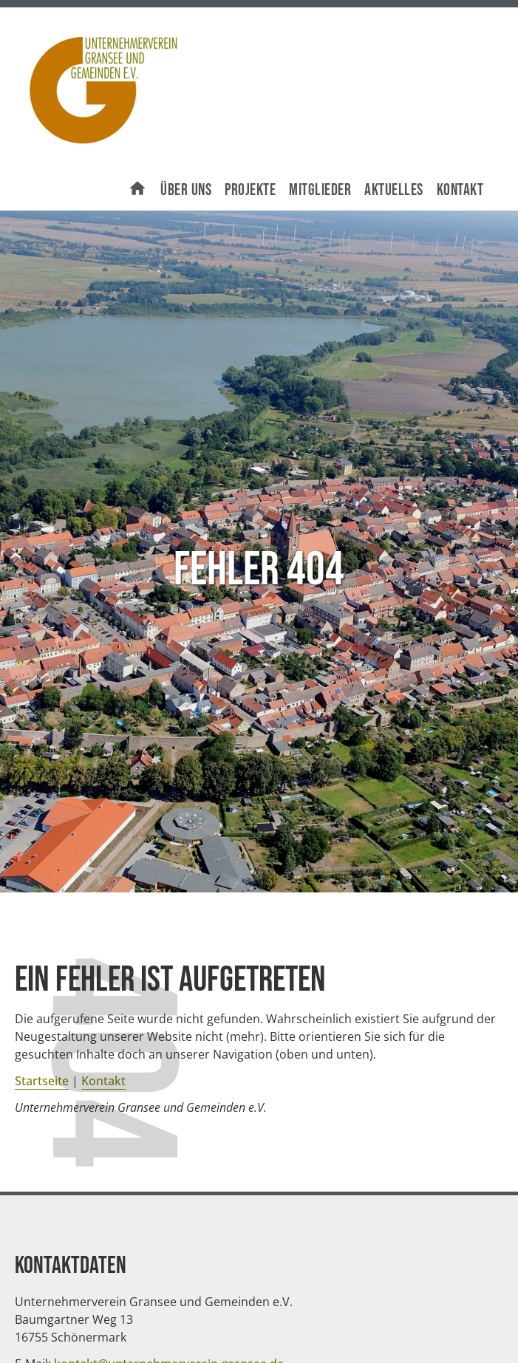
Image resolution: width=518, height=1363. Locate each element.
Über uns (185, 190)
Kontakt (460, 190)
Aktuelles (393, 190)
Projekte (250, 190)
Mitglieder (320, 190)
